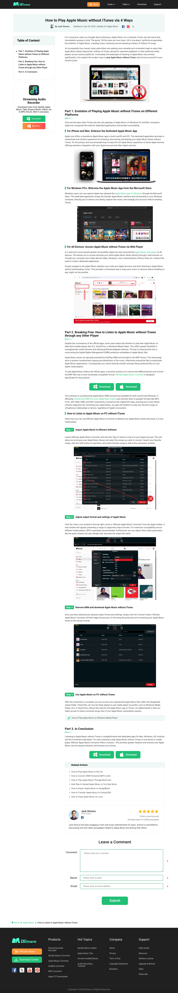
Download (141, 4)
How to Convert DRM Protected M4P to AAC (91, 775)
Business (113, 969)
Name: (73, 877)
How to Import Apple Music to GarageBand (90, 788)
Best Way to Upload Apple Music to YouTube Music (94, 784)
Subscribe (143, 974)
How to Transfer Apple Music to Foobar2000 (91, 792)
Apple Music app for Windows (128, 193)
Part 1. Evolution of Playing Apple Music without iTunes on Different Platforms (32, 54)
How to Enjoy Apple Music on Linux (87, 796)
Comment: (71, 851)
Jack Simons (64, 26)
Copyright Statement (118, 963)
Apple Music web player (145, 252)
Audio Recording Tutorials (85, 964)
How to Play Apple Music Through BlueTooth (91, 780)
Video (126, 4)
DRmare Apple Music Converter (130, 374)
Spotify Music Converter (59, 955)
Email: (74, 885)
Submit (114, 900)
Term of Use (114, 958)
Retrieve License (146, 958)
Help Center (144, 948)
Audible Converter (56, 966)
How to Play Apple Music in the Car (87, 771)
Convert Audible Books (88, 958)
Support (157, 4)
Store (93, 4)
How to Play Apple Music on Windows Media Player (95, 718)
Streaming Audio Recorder (34, 101)
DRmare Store (27, 951)
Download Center (29, 959)
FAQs (141, 969)
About (112, 948)
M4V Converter (55, 971)
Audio (111, 4)
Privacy (112, 953)
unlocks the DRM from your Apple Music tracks (95, 399)
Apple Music (112, 26)
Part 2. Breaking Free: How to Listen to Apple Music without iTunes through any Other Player (32, 64)
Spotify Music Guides (87, 948)
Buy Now (33, 126)
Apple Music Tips (85, 953)
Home (15, 922)
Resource (143, 953)
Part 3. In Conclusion (27, 72)
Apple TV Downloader (58, 976)
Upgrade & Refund (147, 963)
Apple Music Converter (58, 960)
